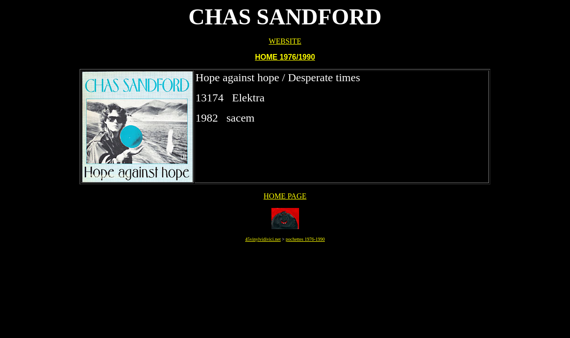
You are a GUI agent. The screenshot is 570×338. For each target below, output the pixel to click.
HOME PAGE (284, 196)
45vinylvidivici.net (263, 239)
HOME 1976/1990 (285, 57)
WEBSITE (285, 41)
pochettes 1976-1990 (305, 239)
